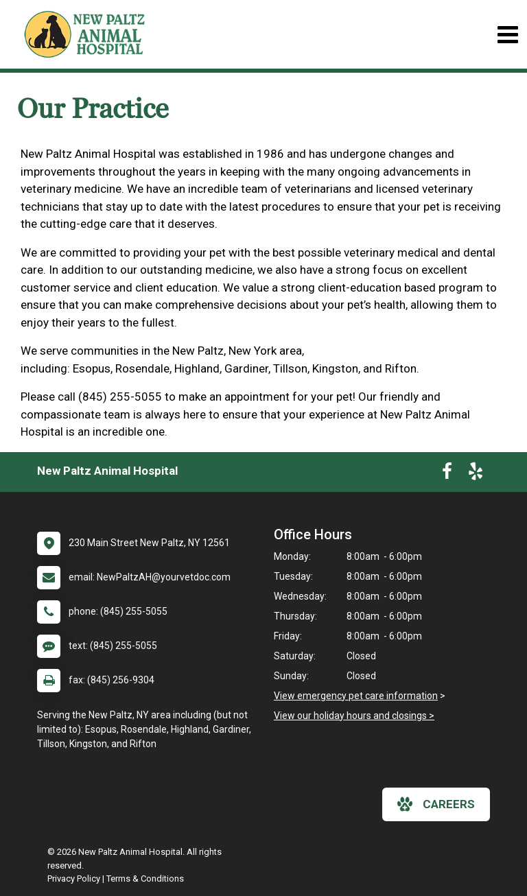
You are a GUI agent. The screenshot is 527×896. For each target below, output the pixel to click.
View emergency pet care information (356, 695)
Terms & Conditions (145, 878)
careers (436, 804)
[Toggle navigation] (507, 35)
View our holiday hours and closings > (354, 715)
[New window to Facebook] (447, 474)
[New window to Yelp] (475, 474)
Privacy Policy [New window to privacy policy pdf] (73, 878)
